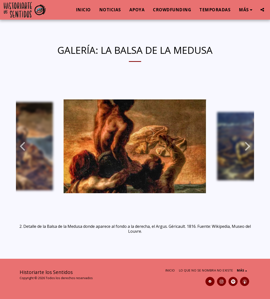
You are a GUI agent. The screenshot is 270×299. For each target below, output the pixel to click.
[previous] (23, 146)
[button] (262, 10)
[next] (246, 146)
